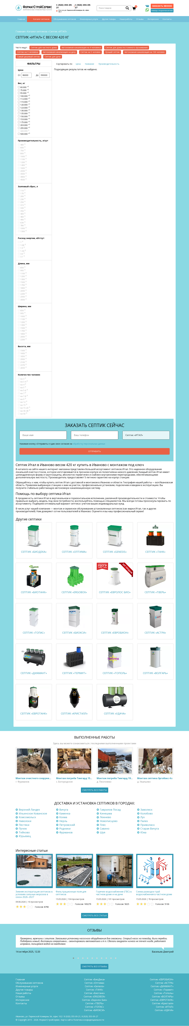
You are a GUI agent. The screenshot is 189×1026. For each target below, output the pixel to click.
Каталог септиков (41, 19)
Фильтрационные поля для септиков (71, 893)
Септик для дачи (53, 56)
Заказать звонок (162, 6)
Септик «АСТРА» (164, 983)
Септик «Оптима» (94, 983)
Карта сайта (67, 1020)
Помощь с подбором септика (162, 10)
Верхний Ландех (29, 809)
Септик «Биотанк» (94, 993)
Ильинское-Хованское (33, 813)
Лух (142, 817)
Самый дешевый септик (28, 56)
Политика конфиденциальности (88, 1020)
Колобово (146, 813)
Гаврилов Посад (110, 809)
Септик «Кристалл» (162, 1003)
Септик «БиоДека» (94, 979)
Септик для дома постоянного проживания (127, 47)
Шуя (102, 832)
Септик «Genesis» (94, 986)
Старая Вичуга (149, 828)
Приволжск (147, 825)
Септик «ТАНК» (94, 989)
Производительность (108, 64)
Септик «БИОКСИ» (94, 1010)
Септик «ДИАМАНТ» (162, 986)
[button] (73, 958)
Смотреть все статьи (94, 915)
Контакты (167, 19)
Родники (65, 828)
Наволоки (25, 821)
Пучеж (23, 828)
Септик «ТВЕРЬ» (94, 1003)
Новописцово (108, 821)
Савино (104, 828)
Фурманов (66, 832)
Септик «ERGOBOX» (94, 996)
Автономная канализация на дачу (59, 52)
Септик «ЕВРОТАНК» (161, 1000)
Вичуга (63, 809)
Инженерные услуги (89, 19)
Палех (144, 821)
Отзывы (140, 19)
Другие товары (109, 19)
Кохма (63, 817)
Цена (78, 64)
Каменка (64, 813)
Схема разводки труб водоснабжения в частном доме (154, 893)
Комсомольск (27, 817)
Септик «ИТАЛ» (164, 1006)
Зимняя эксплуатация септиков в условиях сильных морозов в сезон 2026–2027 (34, 894)
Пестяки (24, 825)
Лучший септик (112, 52)
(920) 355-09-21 (64, 6)
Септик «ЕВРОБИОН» (161, 979)
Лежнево (105, 817)
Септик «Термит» (163, 989)
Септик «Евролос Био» (94, 1000)
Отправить (94, 451)
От (25, 75)
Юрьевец (25, 836)
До (43, 75)
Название (89, 64)
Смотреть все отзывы (94, 966)
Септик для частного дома (44, 47)
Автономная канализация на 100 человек (144, 52)
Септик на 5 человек (90, 52)
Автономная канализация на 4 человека (81, 47)
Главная (21, 19)
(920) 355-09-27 (83, 6)
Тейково (24, 832)
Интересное (153, 19)
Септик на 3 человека (27, 52)
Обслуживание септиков (64, 19)
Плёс (103, 825)
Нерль (63, 821)
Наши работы (126, 19)
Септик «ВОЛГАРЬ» (162, 996)
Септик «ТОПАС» (94, 1006)
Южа (143, 832)
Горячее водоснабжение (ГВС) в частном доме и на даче (114, 893)
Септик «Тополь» (163, 993)
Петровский (67, 825)
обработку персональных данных (89, 444)
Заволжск (146, 809)
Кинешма (106, 813)
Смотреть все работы (94, 790)
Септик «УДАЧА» (164, 1010)
